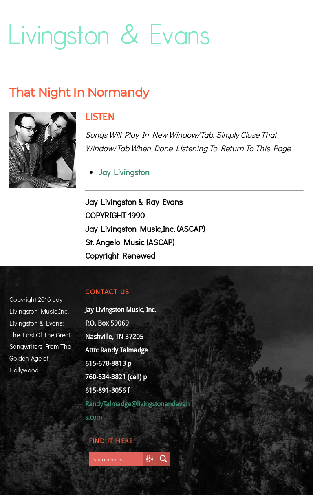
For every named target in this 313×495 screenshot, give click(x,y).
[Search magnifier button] (163, 459)
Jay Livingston (124, 172)
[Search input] (117, 458)
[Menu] (292, 27)
